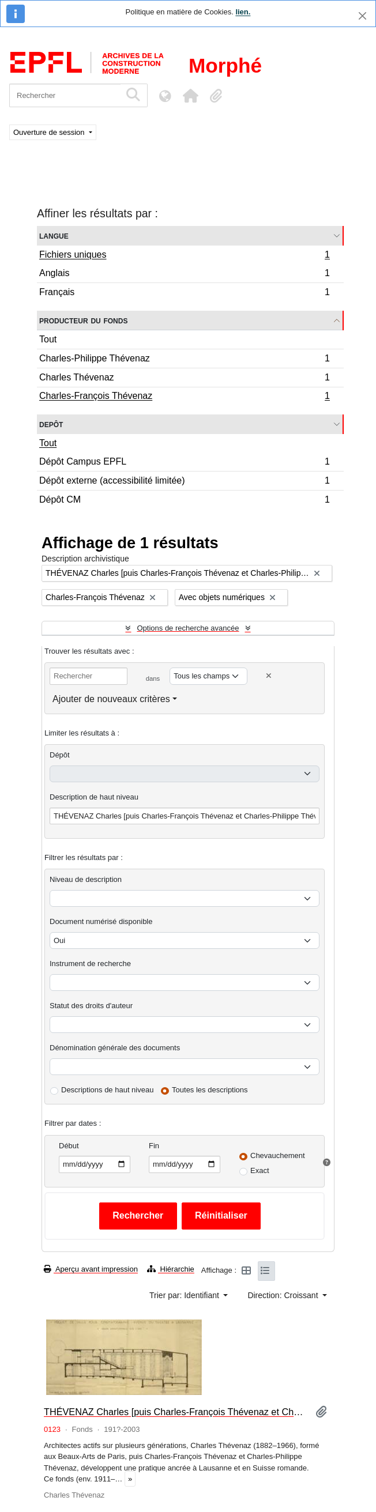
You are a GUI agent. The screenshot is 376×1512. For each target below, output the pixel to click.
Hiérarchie (170, 1269)
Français (184, 293)
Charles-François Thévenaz (184, 397)
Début (69, 1145)
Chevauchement (277, 1155)
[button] (190, 95)
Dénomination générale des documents (115, 1047)
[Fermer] (362, 16)
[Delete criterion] (269, 676)
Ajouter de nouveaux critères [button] (111, 699)
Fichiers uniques (184, 256)
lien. (242, 11)
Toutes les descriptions (210, 1089)
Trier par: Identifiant (185, 1295)
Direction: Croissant (283, 1295)
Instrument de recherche (90, 963)
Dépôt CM (184, 501)
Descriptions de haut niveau (107, 1089)
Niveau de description (86, 879)
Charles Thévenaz (184, 379)
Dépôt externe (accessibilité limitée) (184, 482)
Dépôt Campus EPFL (184, 463)
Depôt (51, 423)
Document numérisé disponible (101, 921)
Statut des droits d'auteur (91, 1005)
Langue (54, 235)
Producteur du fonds (83, 320)
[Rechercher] (65, 95)
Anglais (184, 274)
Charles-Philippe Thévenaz (184, 360)
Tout (48, 339)
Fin (154, 1145)
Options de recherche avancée (188, 628)
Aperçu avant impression (91, 1269)
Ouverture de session (50, 132)
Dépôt (60, 755)
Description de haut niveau (94, 797)
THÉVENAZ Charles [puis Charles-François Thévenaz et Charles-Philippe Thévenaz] (175, 1412)
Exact (259, 1170)
